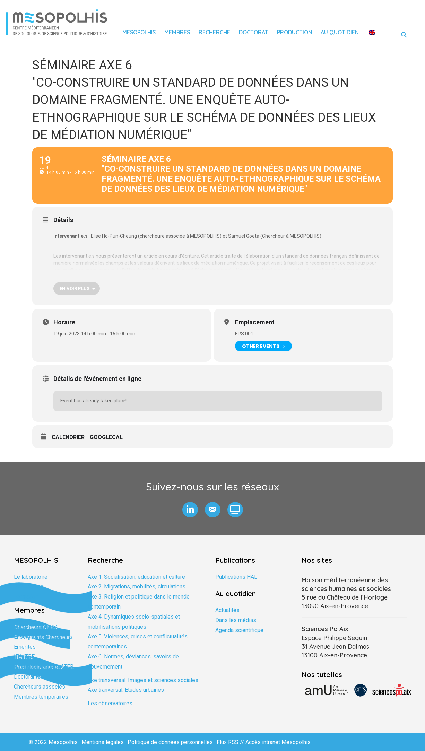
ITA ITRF (24, 656)
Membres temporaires (41, 696)
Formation (26, 596)
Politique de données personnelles (170, 742)
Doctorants (27, 676)
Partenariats (28, 586)
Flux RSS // (231, 742)
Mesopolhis (139, 32)
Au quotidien (340, 32)
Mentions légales (102, 742)
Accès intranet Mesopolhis (278, 742)
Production (294, 32)
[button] (190, 509)
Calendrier (68, 437)
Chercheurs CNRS (35, 626)
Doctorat (253, 32)
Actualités (227, 610)
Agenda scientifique (239, 630)
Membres (177, 32)
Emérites (25, 647)
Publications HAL (236, 577)
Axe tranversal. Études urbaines (126, 690)
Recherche (214, 32)
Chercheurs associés (39, 686)
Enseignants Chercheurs (43, 637)
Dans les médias (235, 620)
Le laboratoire (30, 577)
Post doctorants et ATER (43, 666)
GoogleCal (106, 437)
